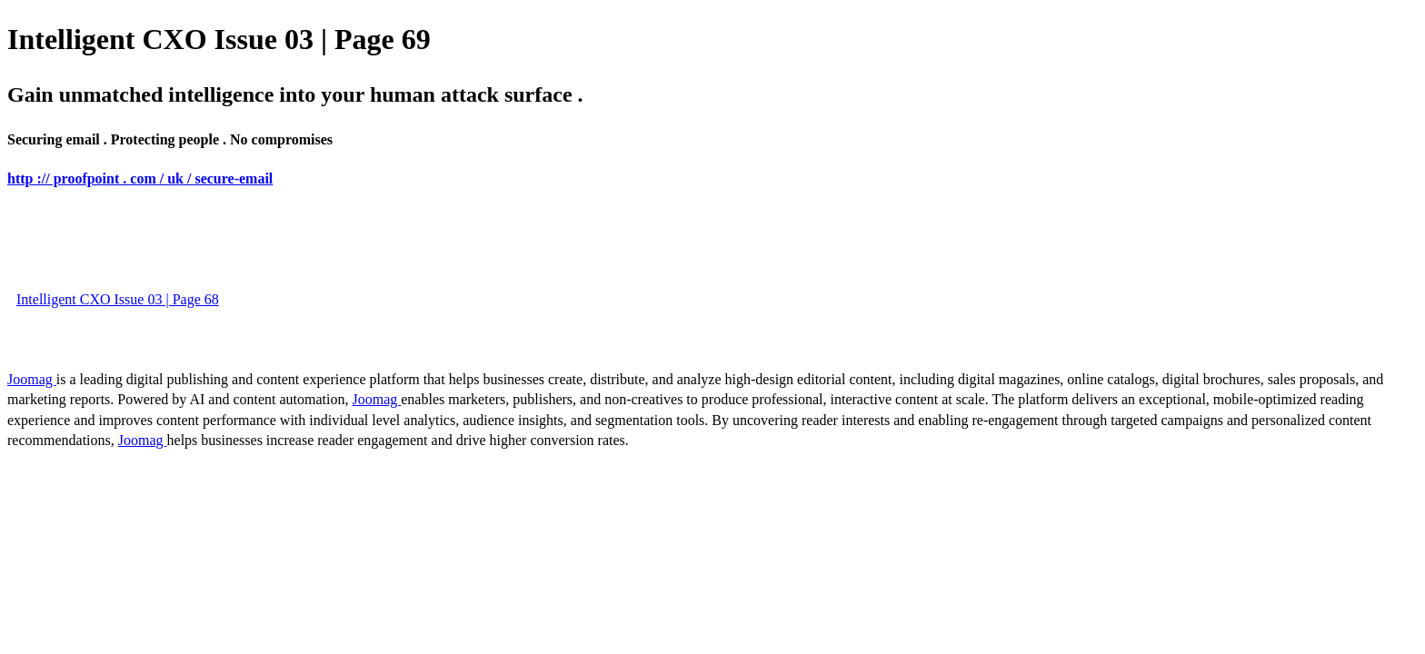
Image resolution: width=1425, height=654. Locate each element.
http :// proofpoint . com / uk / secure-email (140, 178)
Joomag (31, 379)
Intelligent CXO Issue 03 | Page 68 (117, 299)
